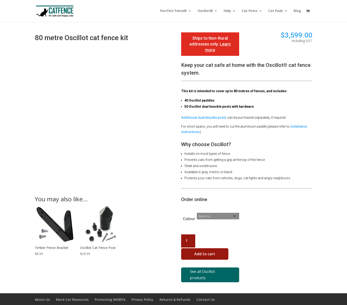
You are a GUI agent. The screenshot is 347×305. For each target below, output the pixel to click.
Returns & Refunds (175, 294)
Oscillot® (205, 11)
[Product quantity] (188, 241)
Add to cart (207, 255)
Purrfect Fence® (173, 11)
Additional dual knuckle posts (203, 117)
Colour (189, 218)
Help (227, 11)
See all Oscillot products (207, 272)
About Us (42, 294)
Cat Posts (249, 11)
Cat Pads (275, 11)
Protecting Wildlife (110, 294)
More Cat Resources (72, 294)
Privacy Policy (142, 294)
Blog (297, 11)
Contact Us (205, 294)
